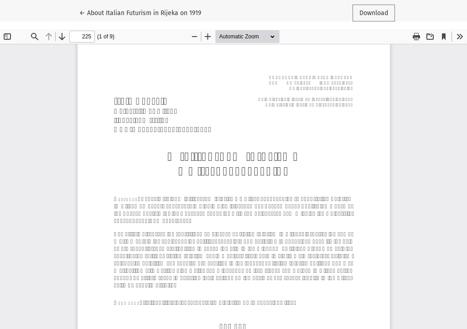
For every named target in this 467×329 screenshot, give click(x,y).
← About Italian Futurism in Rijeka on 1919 (140, 12)
